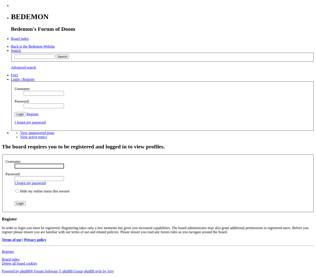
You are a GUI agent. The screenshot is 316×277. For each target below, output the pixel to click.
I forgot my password (30, 122)
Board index (11, 259)
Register (33, 114)
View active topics (33, 137)
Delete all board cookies (19, 263)
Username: (13, 161)
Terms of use (12, 240)
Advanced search (23, 67)
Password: (12, 174)
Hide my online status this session (42, 191)
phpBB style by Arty (99, 271)
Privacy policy (35, 240)
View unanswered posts (37, 133)
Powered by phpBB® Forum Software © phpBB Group (42, 271)
